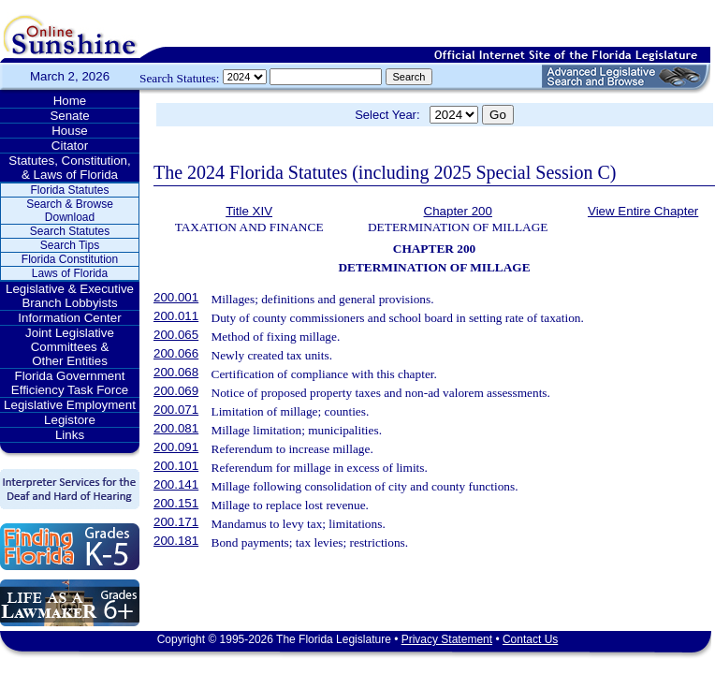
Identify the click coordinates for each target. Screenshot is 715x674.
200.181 (175, 541)
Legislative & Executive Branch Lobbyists (70, 296)
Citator (69, 146)
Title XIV (249, 211)
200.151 (175, 503)
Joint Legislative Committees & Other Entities (69, 347)
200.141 (175, 484)
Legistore (69, 420)
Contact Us (530, 639)
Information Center (69, 318)
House (69, 131)
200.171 (175, 522)
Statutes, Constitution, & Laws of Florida (69, 168)
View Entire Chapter (643, 211)
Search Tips (69, 245)
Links (69, 435)
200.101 (175, 466)
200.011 (175, 316)
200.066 (175, 353)
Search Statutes (69, 231)
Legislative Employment (70, 405)
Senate (69, 116)
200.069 (175, 391)
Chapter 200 (458, 211)
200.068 (175, 372)
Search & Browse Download (69, 211)
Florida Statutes (69, 190)
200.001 (175, 297)
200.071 (175, 410)
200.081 (175, 428)
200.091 (175, 447)
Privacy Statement (446, 639)
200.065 (175, 335)
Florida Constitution (70, 259)
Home (70, 101)
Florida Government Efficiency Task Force (69, 383)
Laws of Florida (70, 273)
